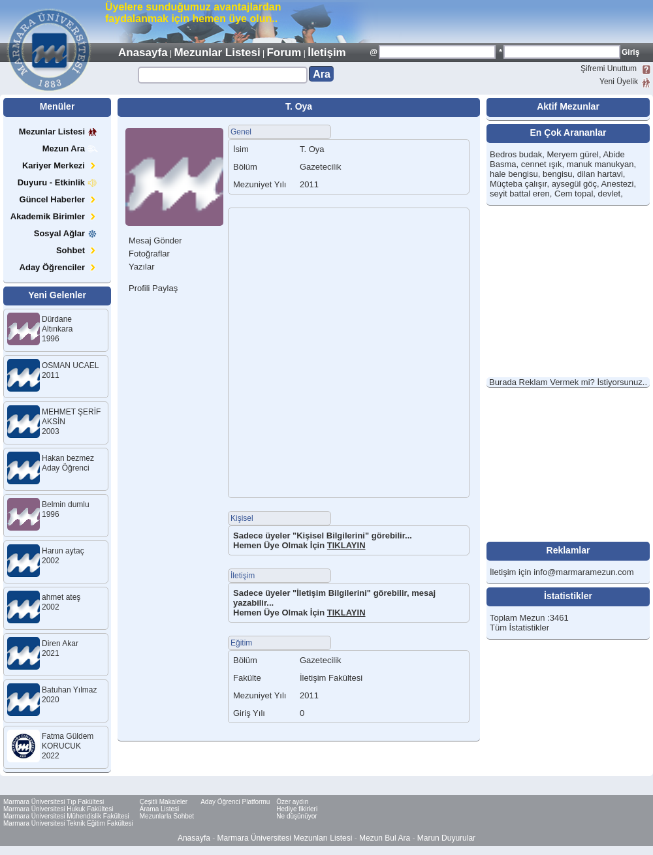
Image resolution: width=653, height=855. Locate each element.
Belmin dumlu (65, 504)
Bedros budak (516, 154)
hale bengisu (514, 174)
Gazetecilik (321, 660)
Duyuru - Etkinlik (58, 182)
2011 (309, 695)
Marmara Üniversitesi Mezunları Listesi (285, 838)
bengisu (558, 174)
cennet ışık (541, 164)
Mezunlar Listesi (217, 52)
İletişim (327, 52)
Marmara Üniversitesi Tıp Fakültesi (53, 801)
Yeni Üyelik (618, 81)
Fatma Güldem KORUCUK (67, 741)
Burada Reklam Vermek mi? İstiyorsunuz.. (568, 382)
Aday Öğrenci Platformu (235, 801)
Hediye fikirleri (296, 809)
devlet (609, 193)
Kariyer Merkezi (60, 165)
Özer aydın (292, 801)
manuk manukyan (600, 164)
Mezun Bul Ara (384, 838)
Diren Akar (60, 643)
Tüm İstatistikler (519, 627)
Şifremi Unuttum (609, 68)
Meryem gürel (572, 154)
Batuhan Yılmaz (69, 689)
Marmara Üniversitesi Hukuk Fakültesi (58, 809)
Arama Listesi (160, 809)
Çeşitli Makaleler (163, 801)
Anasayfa (143, 52)
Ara (321, 74)
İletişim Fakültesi (331, 678)
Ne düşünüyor (296, 816)
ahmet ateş (61, 597)
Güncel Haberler (59, 199)
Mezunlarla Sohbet (167, 816)
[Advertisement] (500, 20)
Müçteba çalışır (518, 184)
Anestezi (617, 184)
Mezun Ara (70, 148)
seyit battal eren (520, 193)
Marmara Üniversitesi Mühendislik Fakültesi (66, 816)
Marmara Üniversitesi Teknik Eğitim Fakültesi (68, 823)
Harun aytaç (63, 550)
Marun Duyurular (446, 838)
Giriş (630, 52)
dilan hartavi (600, 174)
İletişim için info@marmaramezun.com (562, 572)
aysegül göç (574, 184)
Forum (283, 52)
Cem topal (573, 193)
